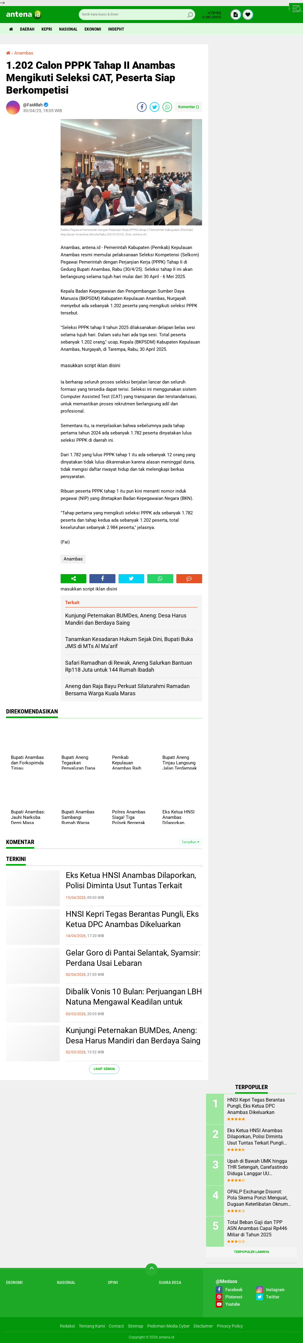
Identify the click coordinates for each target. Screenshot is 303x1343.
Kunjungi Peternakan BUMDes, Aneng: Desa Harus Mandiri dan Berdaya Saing (133, 1035)
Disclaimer (203, 1326)
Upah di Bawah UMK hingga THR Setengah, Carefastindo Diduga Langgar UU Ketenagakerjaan (257, 1167)
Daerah (27, 29)
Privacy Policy (230, 1326)
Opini (113, 1282)
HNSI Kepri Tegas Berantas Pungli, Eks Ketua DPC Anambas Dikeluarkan (132, 919)
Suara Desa (170, 1282)
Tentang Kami (92, 1326)
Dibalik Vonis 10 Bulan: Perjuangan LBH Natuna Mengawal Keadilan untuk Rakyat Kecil (134, 1002)
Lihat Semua (104, 1069)
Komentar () (188, 107)
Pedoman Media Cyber (168, 1326)
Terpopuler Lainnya (251, 1252)
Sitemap (135, 1326)
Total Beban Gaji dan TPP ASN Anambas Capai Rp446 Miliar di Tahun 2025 (257, 1228)
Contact (116, 1326)
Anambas (73, 559)
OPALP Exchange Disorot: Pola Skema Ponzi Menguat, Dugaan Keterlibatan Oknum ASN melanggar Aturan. (257, 1198)
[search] (137, 14)
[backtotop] (151, 1269)
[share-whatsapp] (167, 107)
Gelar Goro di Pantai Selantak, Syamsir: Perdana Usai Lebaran (133, 958)
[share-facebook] (142, 107)
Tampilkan (190, 842)
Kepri (47, 29)
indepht (116, 29)
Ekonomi (93, 29)
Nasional (68, 29)
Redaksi (67, 1326)
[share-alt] (73, 578)
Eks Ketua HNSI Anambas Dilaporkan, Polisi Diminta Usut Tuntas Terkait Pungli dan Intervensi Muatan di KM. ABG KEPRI (131, 886)
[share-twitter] (154, 107)
